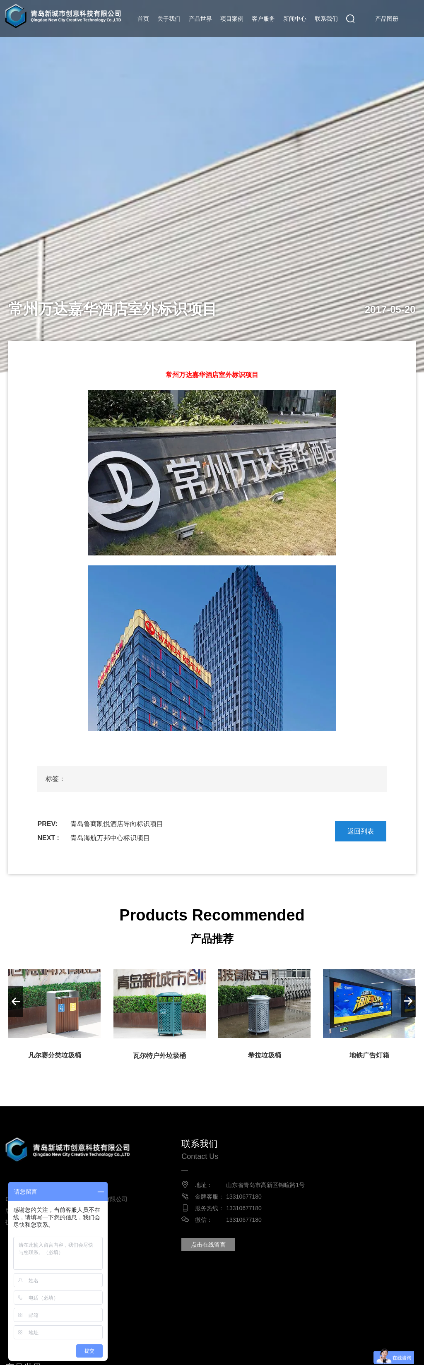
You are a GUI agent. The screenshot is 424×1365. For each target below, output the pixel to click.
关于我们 (169, 18)
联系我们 (326, 18)
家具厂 (332, 1351)
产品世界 (200, 18)
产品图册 (386, 18)
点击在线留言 (207, 1244)
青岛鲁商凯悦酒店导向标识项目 (116, 823)
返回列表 (360, 831)
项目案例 (231, 18)
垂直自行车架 (294, 1351)
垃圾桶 (173, 1351)
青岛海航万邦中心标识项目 (110, 837)
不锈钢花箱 (138, 1351)
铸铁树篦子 (249, 1351)
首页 (143, 18)
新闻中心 (294, 18)
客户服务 (263, 18)
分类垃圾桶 (207, 1351)
